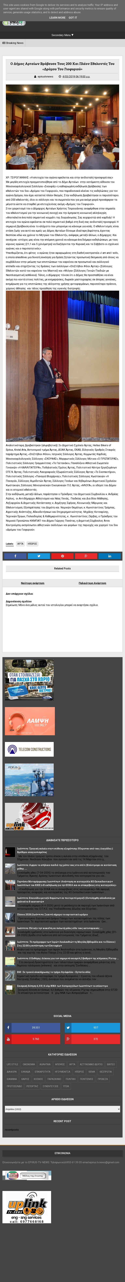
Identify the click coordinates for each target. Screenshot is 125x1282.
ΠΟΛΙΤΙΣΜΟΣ (86, 1079)
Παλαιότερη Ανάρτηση (92, 583)
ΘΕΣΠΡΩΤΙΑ (106, 1071)
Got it (73, 17)
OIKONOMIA (29, 1064)
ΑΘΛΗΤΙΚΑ (45, 1064)
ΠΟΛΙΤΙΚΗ (71, 1079)
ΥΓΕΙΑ (66, 1086)
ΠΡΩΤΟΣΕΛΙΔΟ (14, 1086)
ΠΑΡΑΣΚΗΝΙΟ (54, 1079)
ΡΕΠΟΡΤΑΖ (32, 1086)
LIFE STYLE (12, 1064)
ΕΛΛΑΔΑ (25, 1071)
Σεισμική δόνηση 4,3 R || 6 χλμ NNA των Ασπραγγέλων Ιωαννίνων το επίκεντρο (62, 985)
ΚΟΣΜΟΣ (38, 1079)
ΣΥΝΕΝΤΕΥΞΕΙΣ (50, 1086)
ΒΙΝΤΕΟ (111, 1064)
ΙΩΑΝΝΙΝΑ (12, 1079)
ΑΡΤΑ (20, 543)
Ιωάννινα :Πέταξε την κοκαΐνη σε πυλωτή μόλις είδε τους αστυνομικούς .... (60, 928)
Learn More (57, 17)
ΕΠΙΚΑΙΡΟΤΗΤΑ (42, 1071)
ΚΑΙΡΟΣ (25, 1079)
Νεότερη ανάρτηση (32, 583)
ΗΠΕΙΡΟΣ (32, 543)
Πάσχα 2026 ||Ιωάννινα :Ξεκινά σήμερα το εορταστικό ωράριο (52, 914)
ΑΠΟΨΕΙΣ (60, 1064)
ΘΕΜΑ (92, 1071)
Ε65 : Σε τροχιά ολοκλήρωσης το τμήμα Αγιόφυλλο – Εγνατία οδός (53, 972)
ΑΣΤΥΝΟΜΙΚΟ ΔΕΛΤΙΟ (91, 1064)
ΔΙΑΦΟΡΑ (12, 1071)
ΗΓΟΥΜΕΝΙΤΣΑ (62, 1071)
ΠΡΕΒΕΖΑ (103, 1079)
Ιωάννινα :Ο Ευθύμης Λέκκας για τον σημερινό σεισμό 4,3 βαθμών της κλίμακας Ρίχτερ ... (68, 958)
